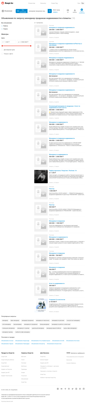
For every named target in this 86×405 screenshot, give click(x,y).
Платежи (23, 363)
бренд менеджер (44, 324)
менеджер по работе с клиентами (61, 324)
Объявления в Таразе (7, 343)
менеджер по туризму (23, 328)
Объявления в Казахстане (54, 343)
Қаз (79, 3)
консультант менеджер (73, 320)
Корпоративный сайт (7, 401)
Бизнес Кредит (44, 359)
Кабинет (75, 11)
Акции (23, 372)
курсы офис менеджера (70, 328)
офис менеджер (15, 320)
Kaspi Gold (4, 356)
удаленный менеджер (38, 328)
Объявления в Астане (7, 340)
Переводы (24, 369)
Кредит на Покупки (6, 369)
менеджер (5, 320)
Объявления (6, 11)
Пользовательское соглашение (75, 356)
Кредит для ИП (5, 372)
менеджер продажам (27, 320)
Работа (4, 26)
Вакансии (69, 360)
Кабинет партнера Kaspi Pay (48, 377)
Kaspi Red (4, 363)
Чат (68, 11)
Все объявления (6, 23)
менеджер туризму (7, 332)
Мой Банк (24, 366)
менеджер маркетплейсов (54, 328)
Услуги (4, 29)
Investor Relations (71, 363)
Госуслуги (24, 375)
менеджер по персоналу (42, 320)
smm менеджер (6, 324)
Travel (22, 359)
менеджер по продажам (30, 324)
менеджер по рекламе (58, 320)
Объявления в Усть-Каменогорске (40, 340)
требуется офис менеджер (22, 332)
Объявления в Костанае (72, 340)
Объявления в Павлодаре (22, 343)
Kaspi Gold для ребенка (7, 359)
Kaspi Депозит (5, 366)
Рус (83, 3)
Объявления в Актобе (58, 340)
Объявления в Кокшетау (38, 343)
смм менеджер (17, 324)
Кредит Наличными (6, 375)
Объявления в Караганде (22, 340)
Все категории (21, 11)
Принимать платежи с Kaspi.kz (48, 371)
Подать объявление (82, 11)
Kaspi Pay (43, 356)
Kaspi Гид (23, 382)
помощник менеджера (8, 328)
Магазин (23, 356)
